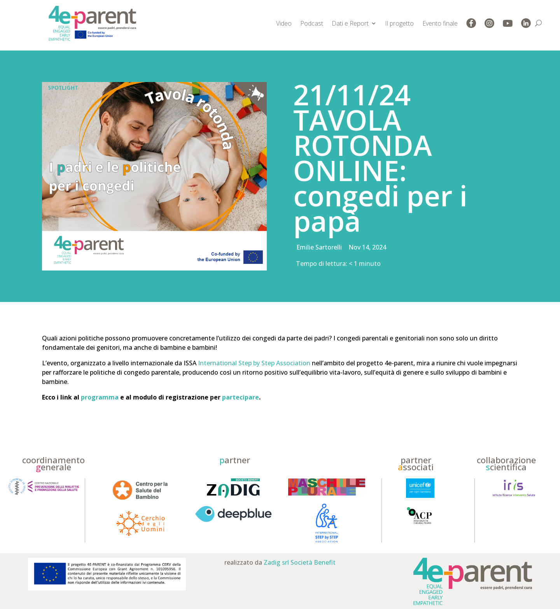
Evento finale (440, 23)
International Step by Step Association (254, 363)
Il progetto (399, 23)
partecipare (240, 397)
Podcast (311, 23)
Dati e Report (350, 23)
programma (100, 397)
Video (284, 23)
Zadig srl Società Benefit (300, 562)
